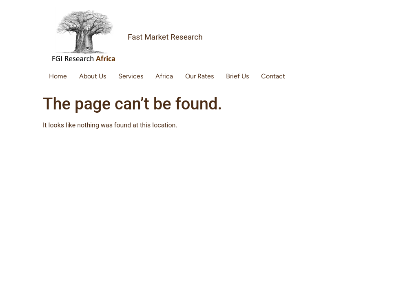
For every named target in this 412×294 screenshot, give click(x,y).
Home (58, 76)
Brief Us (237, 76)
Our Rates (199, 76)
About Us (92, 76)
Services (130, 76)
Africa (164, 76)
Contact (273, 76)
